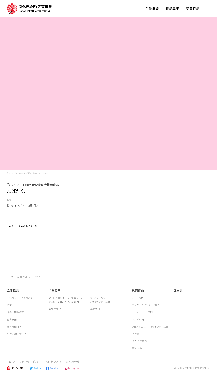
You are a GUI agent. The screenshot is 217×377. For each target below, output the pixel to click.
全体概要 (152, 9)
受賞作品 (193, 9)
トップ (10, 277)
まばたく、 (37, 277)
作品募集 (172, 9)
